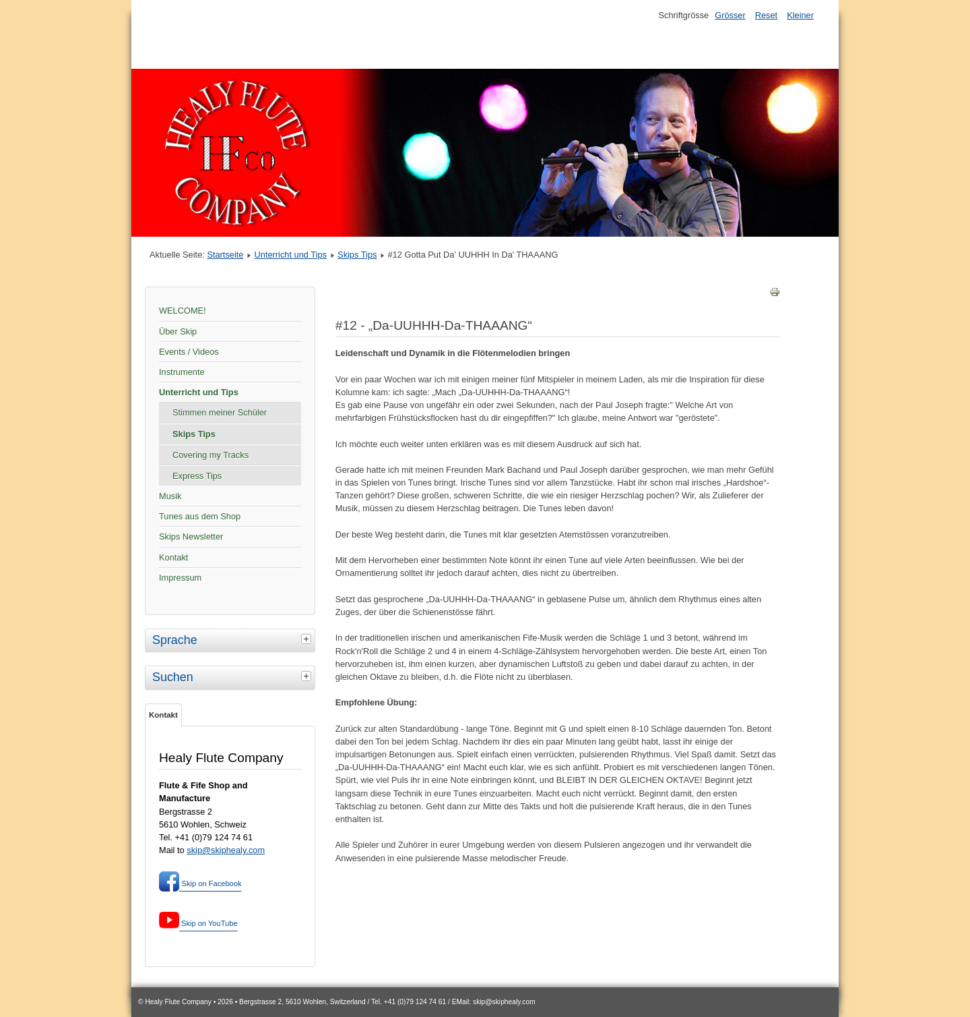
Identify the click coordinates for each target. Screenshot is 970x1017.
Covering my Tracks (210, 455)
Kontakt (173, 557)
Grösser (730, 15)
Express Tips (197, 476)
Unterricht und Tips (291, 255)
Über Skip (178, 331)
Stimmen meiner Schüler (219, 412)
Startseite (225, 255)
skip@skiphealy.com (226, 850)
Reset (766, 15)
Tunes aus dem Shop (199, 516)
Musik (170, 496)
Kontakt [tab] (163, 715)
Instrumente (182, 372)
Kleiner (800, 15)
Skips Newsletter (191, 536)
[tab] (308, 638)
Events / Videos (189, 352)
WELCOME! (182, 311)
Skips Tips (357, 255)
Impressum (180, 578)
